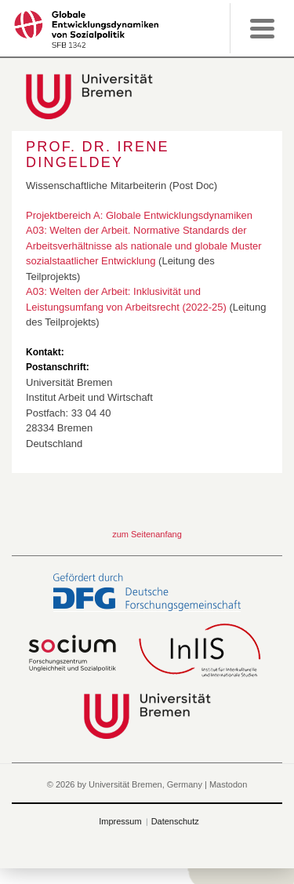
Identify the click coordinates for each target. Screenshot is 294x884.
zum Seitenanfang (147, 534)
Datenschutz (175, 821)
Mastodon (228, 784)
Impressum (120, 821)
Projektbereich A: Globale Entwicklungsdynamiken (139, 215)
